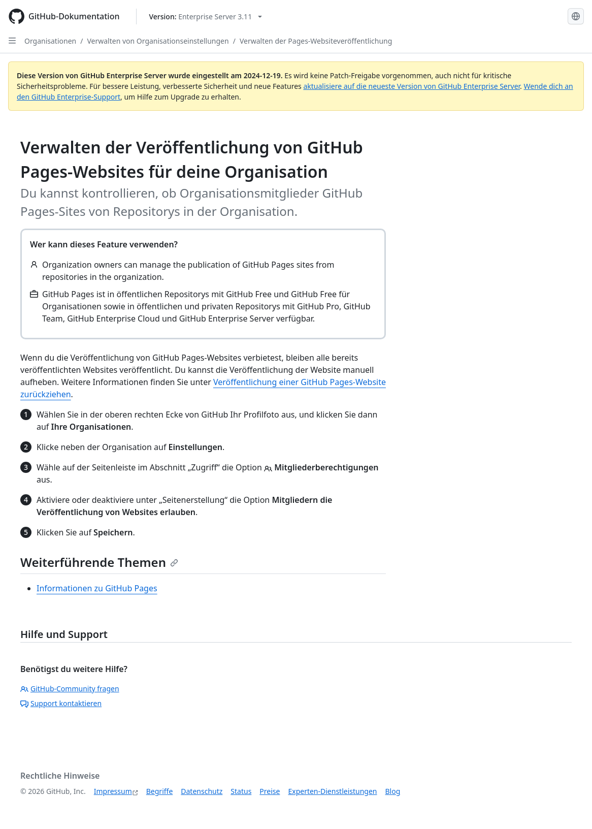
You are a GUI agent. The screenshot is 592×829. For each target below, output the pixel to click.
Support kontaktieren (61, 703)
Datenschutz (201, 791)
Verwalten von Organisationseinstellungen (157, 41)
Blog (393, 791)
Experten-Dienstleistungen (332, 791)
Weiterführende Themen (99, 562)
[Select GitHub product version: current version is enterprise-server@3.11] (206, 16)
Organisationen (50, 41)
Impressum (113, 791)
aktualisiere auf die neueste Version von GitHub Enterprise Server (411, 86)
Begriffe (159, 791)
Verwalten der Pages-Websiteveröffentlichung (316, 41)
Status (241, 791)
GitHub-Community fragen (69, 688)
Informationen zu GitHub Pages (97, 588)
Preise (269, 791)
